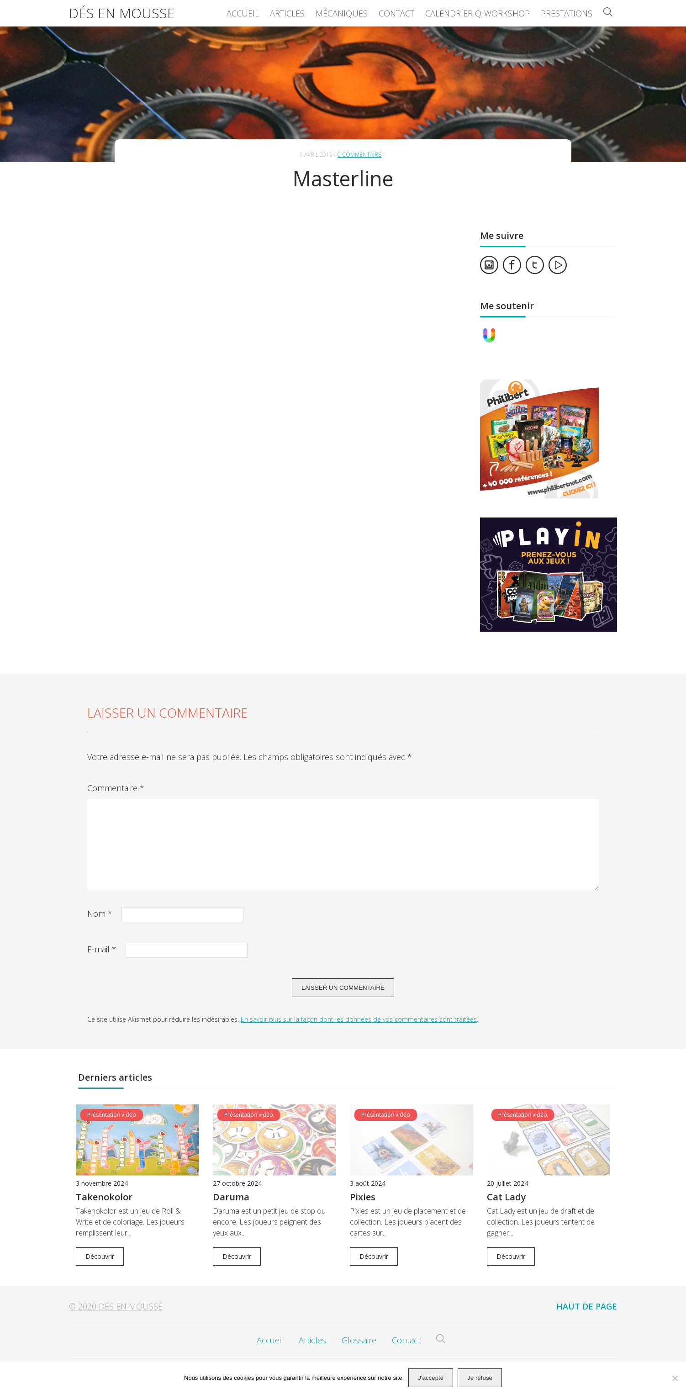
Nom (99, 913)
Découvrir (99, 1256)
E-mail (101, 949)
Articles (287, 13)
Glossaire (359, 1340)
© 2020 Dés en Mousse (116, 1306)
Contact (396, 13)
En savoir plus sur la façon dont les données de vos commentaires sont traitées (359, 1019)
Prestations (566, 13)
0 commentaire (359, 154)
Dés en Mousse (122, 13)
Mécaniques (342, 13)
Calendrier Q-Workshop (477, 13)
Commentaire (115, 787)
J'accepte (430, 1377)
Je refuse (479, 1377)
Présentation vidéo (111, 1115)
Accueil (243, 13)
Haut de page (586, 1306)
